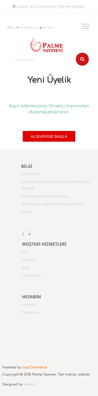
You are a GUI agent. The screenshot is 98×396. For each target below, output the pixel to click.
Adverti (29, 384)
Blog (25, 267)
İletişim (26, 212)
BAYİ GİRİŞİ (46, 27)
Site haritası (30, 174)
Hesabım (29, 304)
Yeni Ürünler (31, 275)
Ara (24, 251)
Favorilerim (30, 312)
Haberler (28, 259)
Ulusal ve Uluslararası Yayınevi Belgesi (48, 6)
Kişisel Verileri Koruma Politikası (45, 196)
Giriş (11, 27)
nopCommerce (34, 367)
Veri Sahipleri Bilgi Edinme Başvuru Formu (53, 204)
